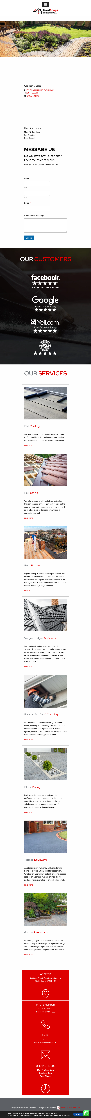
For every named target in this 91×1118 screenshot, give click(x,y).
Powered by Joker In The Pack (68, 1108)
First (25, 188)
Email (27, 203)
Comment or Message (34, 216)
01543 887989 (32, 93)
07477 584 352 (33, 96)
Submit (29, 238)
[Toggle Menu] (45, 4)
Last (25, 197)
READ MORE (28, 445)
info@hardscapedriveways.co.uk (40, 90)
